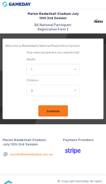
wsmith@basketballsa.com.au (31, 154)
